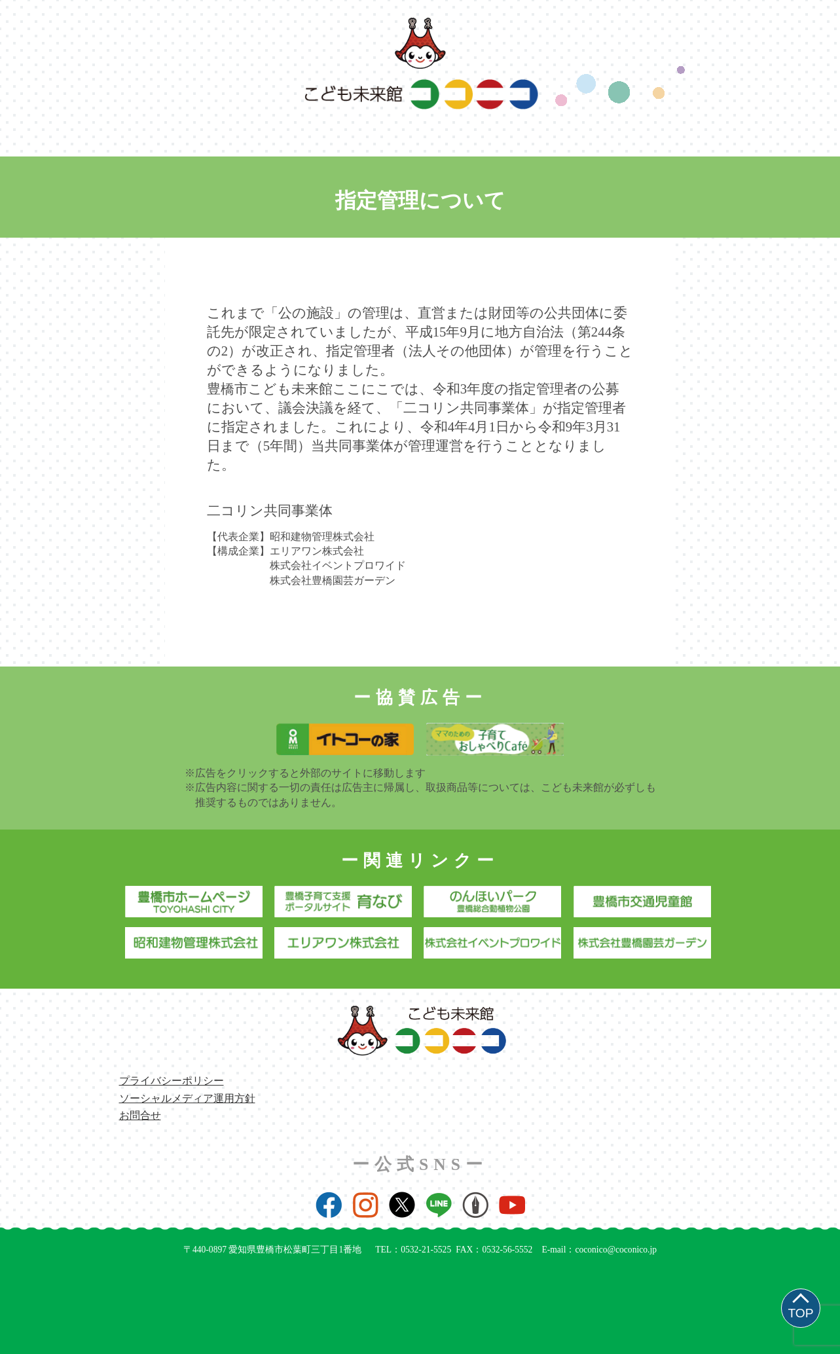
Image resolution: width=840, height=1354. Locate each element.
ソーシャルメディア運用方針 (187, 1098)
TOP (800, 1313)
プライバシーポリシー (171, 1080)
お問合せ (140, 1115)
